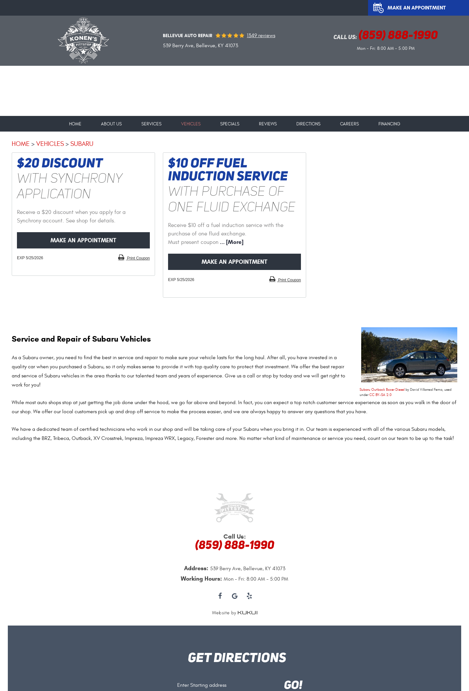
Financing (389, 124)
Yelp (249, 596)
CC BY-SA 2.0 (380, 395)
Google (235, 596)
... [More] (231, 242)
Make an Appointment (417, 8)
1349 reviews (261, 35)
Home (75, 124)
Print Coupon (138, 258)
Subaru (81, 144)
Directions (308, 124)
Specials (229, 124)
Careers (349, 124)
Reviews (268, 124)
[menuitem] (75, 121)
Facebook (220, 596)
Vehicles (191, 124)
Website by (234, 612)
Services (151, 124)
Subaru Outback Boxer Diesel (382, 390)
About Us (111, 124)
